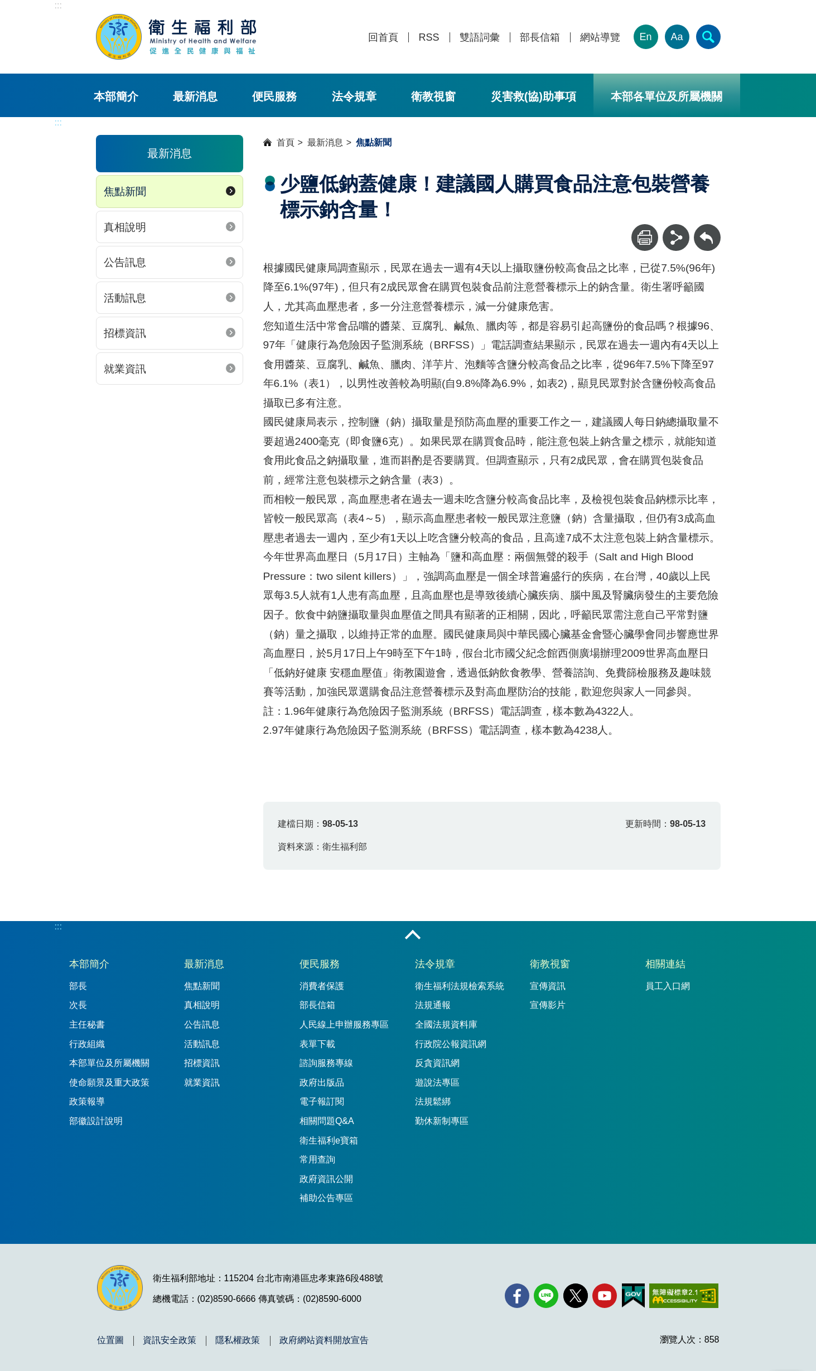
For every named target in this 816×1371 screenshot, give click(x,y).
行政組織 (87, 1044)
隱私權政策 (237, 1340)
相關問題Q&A (327, 1121)
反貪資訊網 (437, 1063)
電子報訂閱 (322, 1101)
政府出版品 (322, 1082)
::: (58, 5)
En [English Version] (645, 36)
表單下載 (317, 1044)
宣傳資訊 (548, 986)
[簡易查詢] (708, 37)
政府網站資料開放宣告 (324, 1340)
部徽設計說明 (96, 1121)
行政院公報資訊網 (450, 1044)
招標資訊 (125, 333)
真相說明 (125, 227)
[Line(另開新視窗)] (546, 1295)
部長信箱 (540, 37)
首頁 (285, 142)
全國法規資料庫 (446, 1024)
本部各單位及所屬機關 (666, 96)
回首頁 (383, 37)
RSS (428, 37)
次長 (78, 1005)
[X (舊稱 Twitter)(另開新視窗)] (575, 1295)
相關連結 (665, 964)
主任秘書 (87, 1024)
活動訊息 (125, 298)
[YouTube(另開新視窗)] (604, 1295)
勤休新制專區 (442, 1121)
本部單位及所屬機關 (109, 1063)
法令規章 (354, 96)
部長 (78, 986)
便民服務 (274, 96)
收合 (412, 935)
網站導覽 (600, 37)
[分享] (676, 237)
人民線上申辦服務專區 (344, 1024)
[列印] (644, 237)
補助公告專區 (326, 1198)
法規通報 (433, 1005)
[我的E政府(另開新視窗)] (633, 1295)
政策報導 (87, 1101)
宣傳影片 (548, 1005)
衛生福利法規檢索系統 (459, 986)
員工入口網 (667, 986)
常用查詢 (317, 1159)
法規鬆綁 (433, 1101)
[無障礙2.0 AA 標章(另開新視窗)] (683, 1295)
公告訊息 (125, 262)
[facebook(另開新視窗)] (517, 1295)
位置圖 (110, 1340)
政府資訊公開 (326, 1179)
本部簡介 (116, 96)
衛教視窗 (433, 96)
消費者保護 (322, 986)
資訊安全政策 (169, 1340)
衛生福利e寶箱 (329, 1140)
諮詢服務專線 (326, 1063)
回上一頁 (707, 229)
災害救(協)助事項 (533, 96)
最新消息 (195, 96)
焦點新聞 (125, 191)
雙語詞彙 (480, 37)
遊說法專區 (437, 1082)
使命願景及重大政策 (109, 1082)
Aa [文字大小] (676, 36)
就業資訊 (125, 369)
